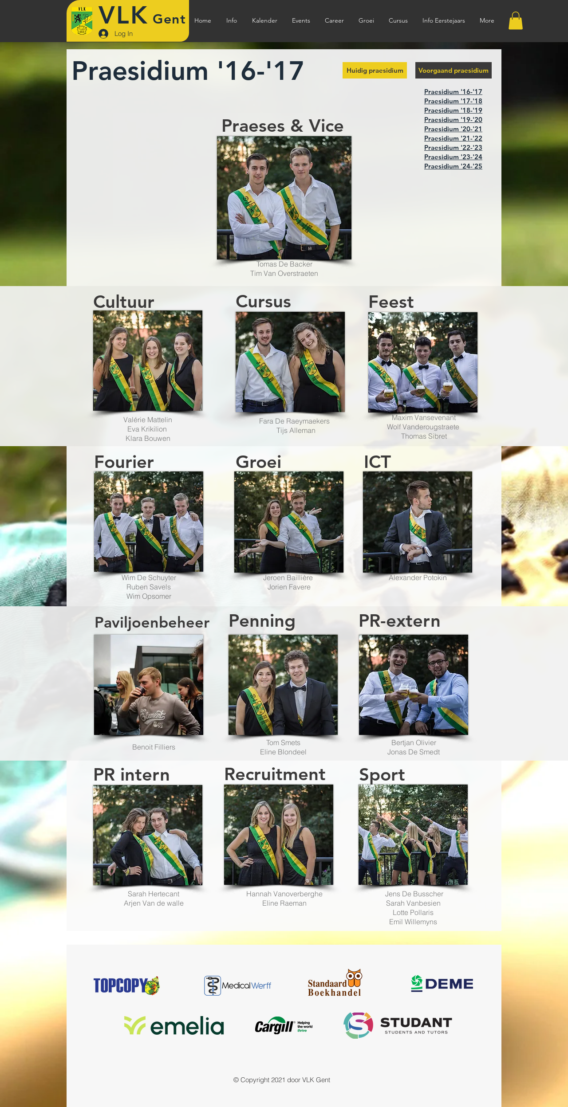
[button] (232, 20)
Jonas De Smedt (413, 751)
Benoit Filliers (153, 746)
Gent (169, 19)
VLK (123, 15)
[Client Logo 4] (283, 1025)
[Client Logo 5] (127, 986)
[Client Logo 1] (237, 986)
